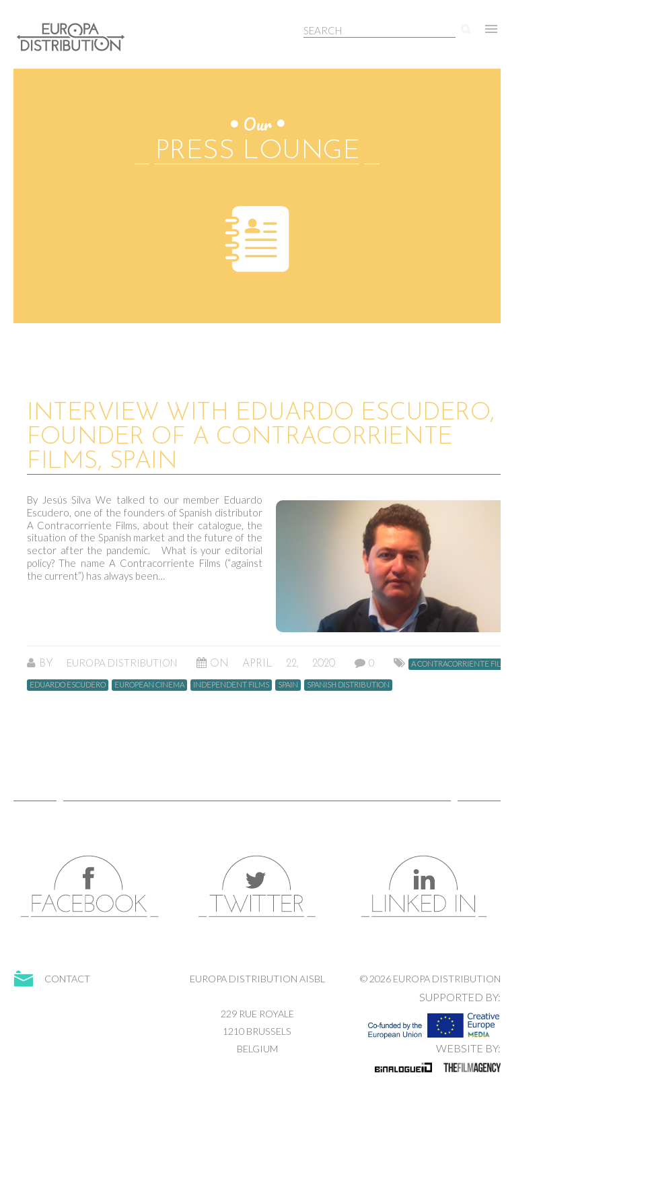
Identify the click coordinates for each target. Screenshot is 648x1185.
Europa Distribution (77, 44)
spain (288, 684)
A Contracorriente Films (461, 663)
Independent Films (231, 684)
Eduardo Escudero (68, 684)
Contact (67, 978)
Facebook (90, 886)
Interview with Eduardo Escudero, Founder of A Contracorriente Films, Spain (261, 437)
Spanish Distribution (348, 684)
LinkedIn (424, 886)
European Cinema (149, 684)
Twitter (257, 886)
